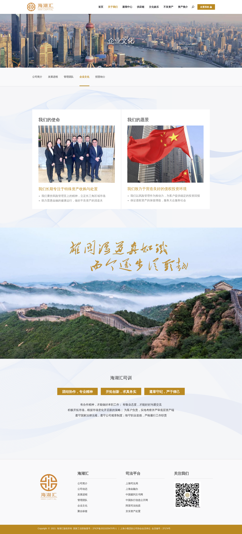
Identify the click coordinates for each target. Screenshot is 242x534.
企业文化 (84, 76)
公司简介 (37, 76)
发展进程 (53, 76)
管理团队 (69, 76)
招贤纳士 (100, 76)
